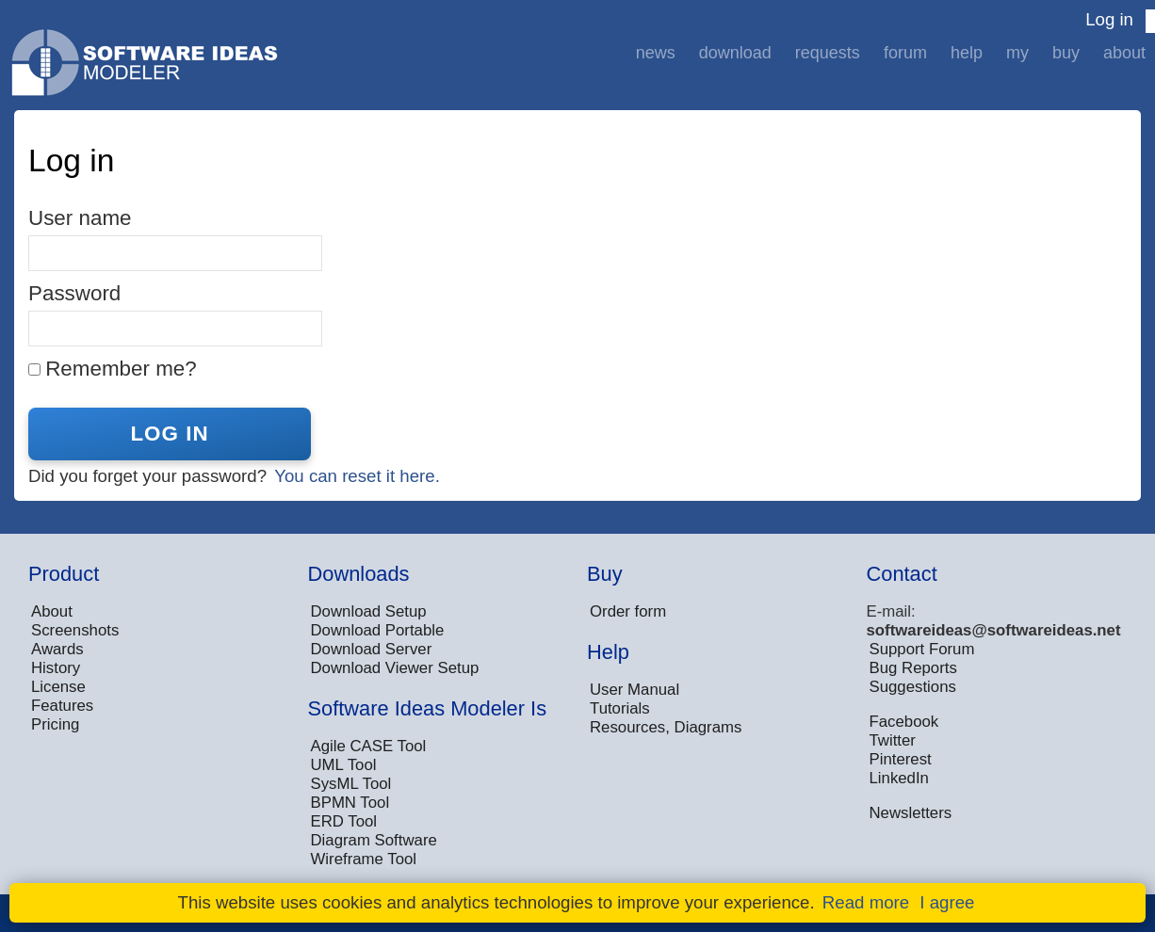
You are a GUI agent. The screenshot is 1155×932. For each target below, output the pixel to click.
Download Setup (369, 611)
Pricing (55, 724)
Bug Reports (913, 668)
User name (80, 218)
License (58, 687)
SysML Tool (351, 784)
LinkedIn (899, 778)
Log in (1109, 19)
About (1124, 52)
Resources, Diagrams (665, 727)
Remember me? (121, 368)
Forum (905, 52)
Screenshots (75, 630)
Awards (57, 649)
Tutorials (620, 708)
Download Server (371, 649)
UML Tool (344, 765)
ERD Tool (344, 821)
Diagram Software (374, 840)
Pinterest (901, 759)
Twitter (893, 740)
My (1017, 52)
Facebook (904, 722)
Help (967, 52)
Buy (1066, 52)
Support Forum (922, 649)
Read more (865, 902)
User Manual (634, 690)
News (655, 52)
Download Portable (378, 630)
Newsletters (911, 813)
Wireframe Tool (364, 859)
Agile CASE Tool (369, 746)
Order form (628, 611)
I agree (946, 902)
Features (62, 706)
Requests (827, 52)
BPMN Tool (350, 802)
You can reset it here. (357, 476)
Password (74, 293)
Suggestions (913, 687)
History (55, 668)
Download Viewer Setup (395, 668)
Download (735, 52)
